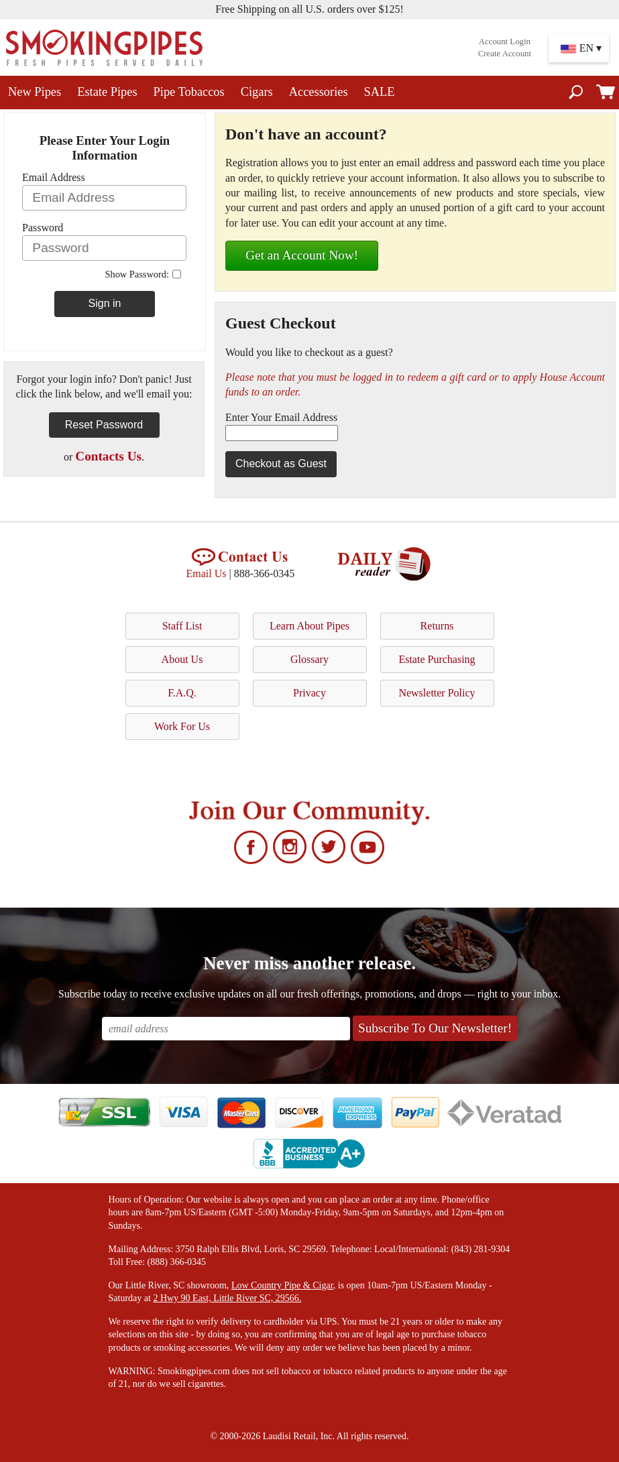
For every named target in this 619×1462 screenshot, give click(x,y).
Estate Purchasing (436, 659)
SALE (379, 92)
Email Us (206, 573)
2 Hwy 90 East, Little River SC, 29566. (227, 1298)
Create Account (504, 53)
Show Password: (137, 274)
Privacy (309, 692)
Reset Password (104, 424)
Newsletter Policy (436, 692)
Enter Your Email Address (281, 417)
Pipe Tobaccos (189, 92)
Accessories (318, 92)
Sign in (105, 303)
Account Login (504, 41)
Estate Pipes (107, 92)
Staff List (182, 625)
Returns (437, 625)
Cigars (257, 92)
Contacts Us (108, 456)
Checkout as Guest (281, 463)
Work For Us (182, 726)
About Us (182, 659)
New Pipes (34, 92)
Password (42, 227)
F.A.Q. (182, 692)
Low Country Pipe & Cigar (282, 1285)
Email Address (53, 177)
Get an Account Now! (301, 255)
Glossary (309, 659)
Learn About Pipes (309, 625)
